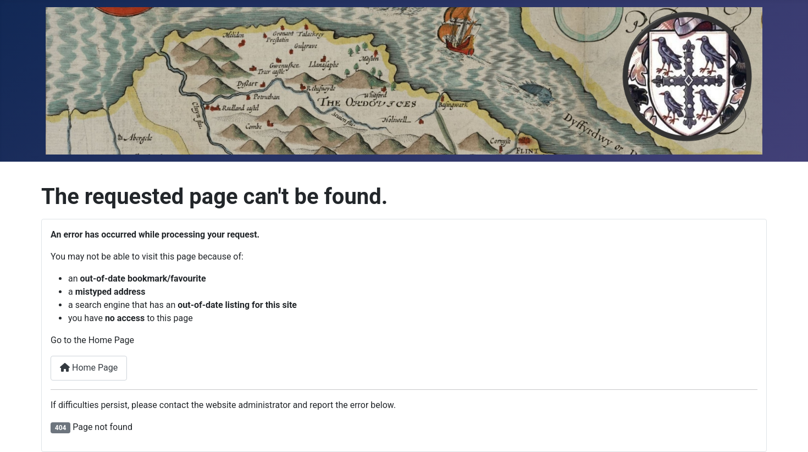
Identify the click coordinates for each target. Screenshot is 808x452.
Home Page (89, 367)
